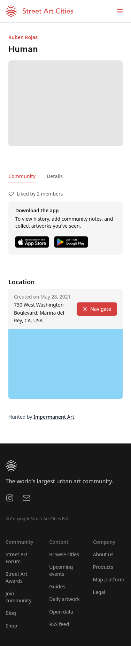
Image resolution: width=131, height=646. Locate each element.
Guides (57, 586)
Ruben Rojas (23, 37)
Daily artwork (64, 599)
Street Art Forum (17, 558)
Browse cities (64, 554)
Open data (61, 611)
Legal (99, 592)
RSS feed (59, 624)
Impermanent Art (53, 416)
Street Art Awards (17, 577)
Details (55, 176)
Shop (11, 625)
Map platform (108, 579)
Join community (18, 597)
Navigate (97, 309)
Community (22, 176)
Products (103, 567)
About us (103, 554)
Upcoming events (61, 570)
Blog (11, 613)
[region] (65, 364)
